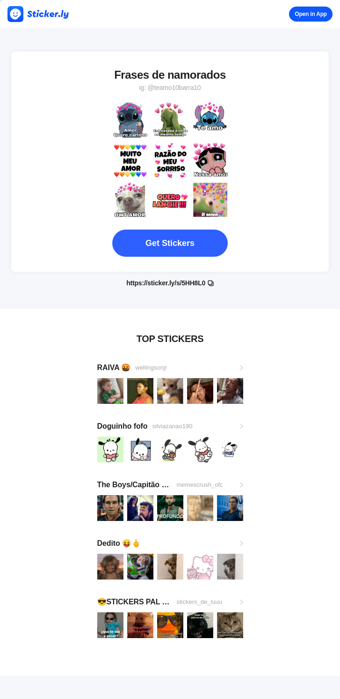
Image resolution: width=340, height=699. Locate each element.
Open (311, 14)
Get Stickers (170, 243)
